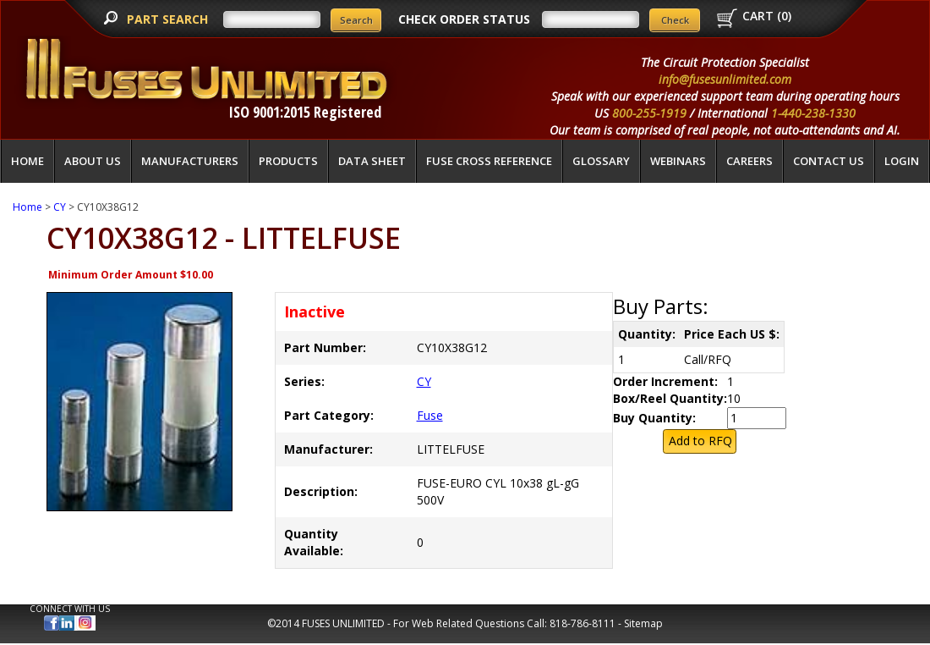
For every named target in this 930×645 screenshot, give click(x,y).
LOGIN (901, 160)
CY (59, 207)
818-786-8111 (582, 623)
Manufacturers (189, 160)
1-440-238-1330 (813, 113)
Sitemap (643, 623)
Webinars (678, 160)
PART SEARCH (169, 19)
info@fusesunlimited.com (725, 79)
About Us (92, 160)
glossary (601, 160)
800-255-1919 (649, 113)
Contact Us (828, 160)
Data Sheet (372, 160)
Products (288, 160)
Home (27, 160)
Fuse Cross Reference (489, 160)
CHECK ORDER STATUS (464, 19)
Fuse (430, 415)
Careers (749, 160)
